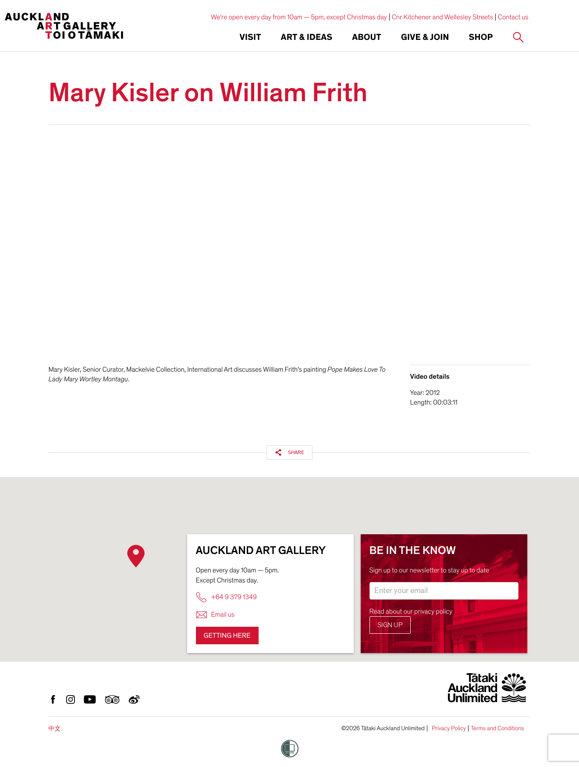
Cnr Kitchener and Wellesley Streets (442, 17)
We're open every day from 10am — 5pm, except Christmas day (299, 17)
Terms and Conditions (497, 728)
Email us (215, 614)
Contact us (513, 17)
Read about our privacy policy (411, 611)
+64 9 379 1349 (226, 597)
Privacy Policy (449, 728)
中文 (55, 728)
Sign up (390, 625)
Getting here (227, 635)
